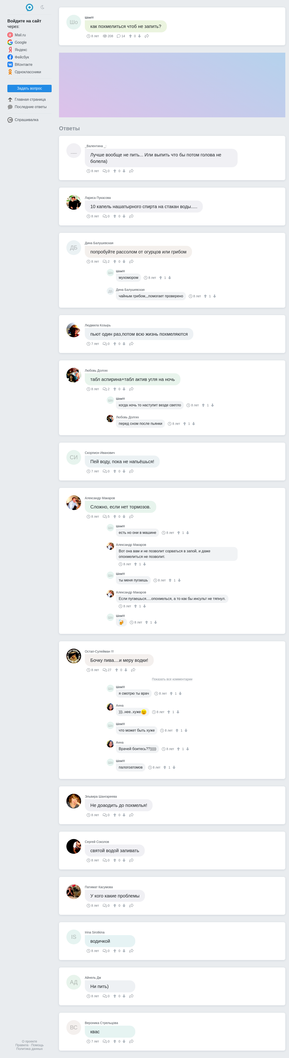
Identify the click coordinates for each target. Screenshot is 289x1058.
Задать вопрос (29, 88)
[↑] (131, 36)
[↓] (139, 36)
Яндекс (17, 49)
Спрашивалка (22, 120)
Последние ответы (27, 107)
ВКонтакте (19, 64)
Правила (22, 1045)
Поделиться (147, 35)
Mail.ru (16, 35)
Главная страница (26, 99)
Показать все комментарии (172, 679)
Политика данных (29, 1049)
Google (17, 42)
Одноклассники (24, 72)
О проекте (29, 1041)
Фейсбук (18, 57)
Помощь (37, 1045)
